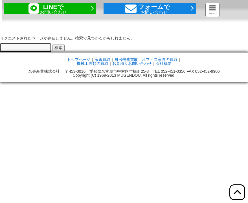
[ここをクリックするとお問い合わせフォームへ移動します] (150, 8)
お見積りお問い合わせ (132, 63)
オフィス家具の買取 (159, 59)
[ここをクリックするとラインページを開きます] (50, 8)
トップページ (79, 59)
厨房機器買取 (126, 59)
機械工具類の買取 (92, 63)
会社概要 (164, 63)
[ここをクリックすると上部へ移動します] (237, 192)
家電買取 (102, 59)
